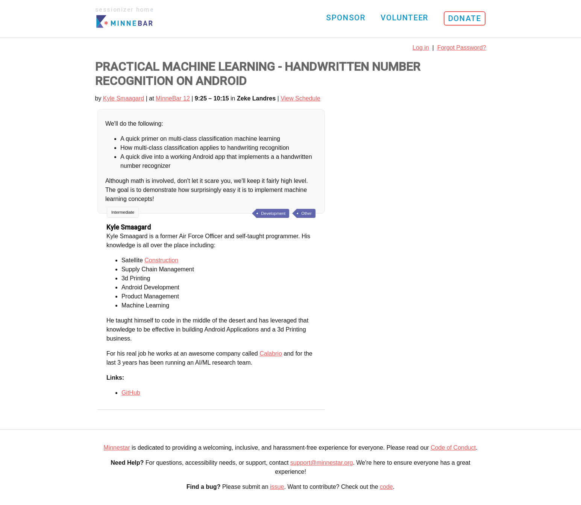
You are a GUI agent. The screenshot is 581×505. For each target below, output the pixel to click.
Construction (161, 260)
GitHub (130, 392)
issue (277, 487)
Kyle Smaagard (123, 98)
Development (273, 213)
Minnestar (116, 447)
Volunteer (404, 17)
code (386, 487)
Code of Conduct (453, 447)
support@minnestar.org (321, 462)
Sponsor (345, 17)
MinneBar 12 (173, 98)
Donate (464, 18)
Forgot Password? (461, 47)
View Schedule (300, 98)
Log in (421, 47)
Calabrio (270, 353)
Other (306, 213)
